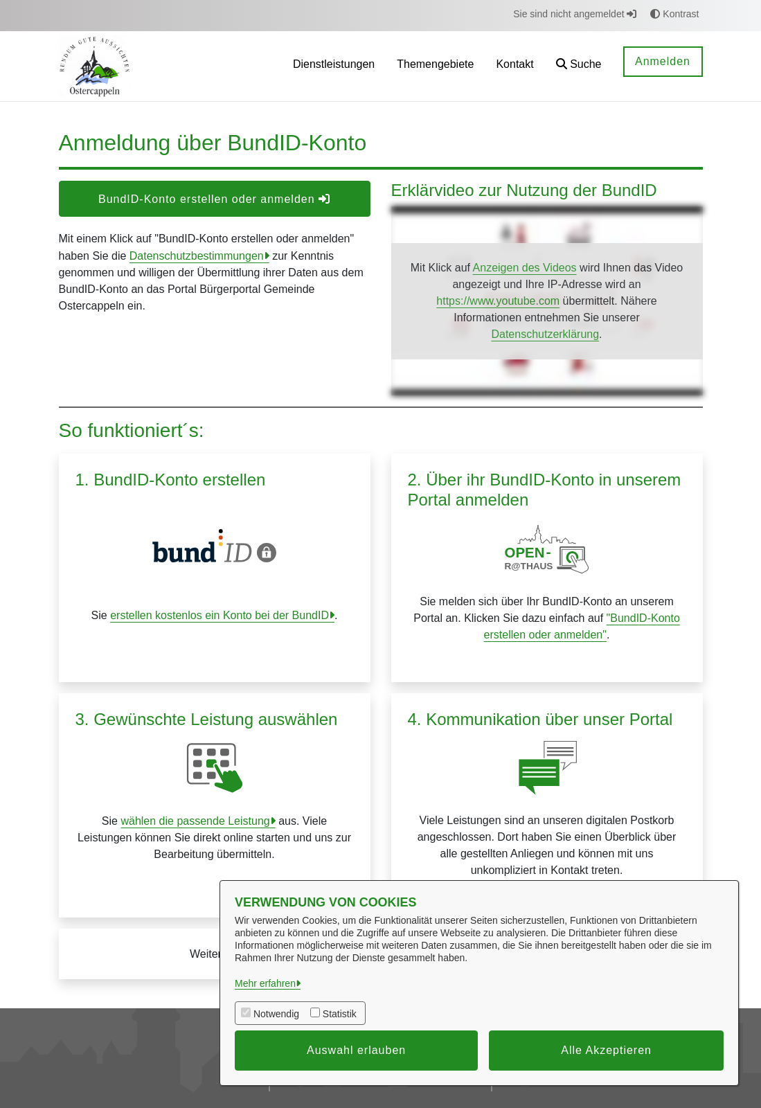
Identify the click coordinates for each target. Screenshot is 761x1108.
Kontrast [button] (674, 13)
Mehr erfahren (265, 983)
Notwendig (276, 1013)
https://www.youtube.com (497, 301)
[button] (579, 66)
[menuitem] (334, 66)
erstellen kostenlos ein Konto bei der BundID (219, 615)
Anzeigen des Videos (525, 268)
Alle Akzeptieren (606, 1050)
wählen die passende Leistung (194, 821)
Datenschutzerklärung (545, 334)
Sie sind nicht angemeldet (574, 13)
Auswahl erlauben (356, 1050)
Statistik (340, 1013)
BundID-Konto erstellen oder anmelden (214, 199)
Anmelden (662, 61)
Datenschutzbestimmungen (196, 256)
